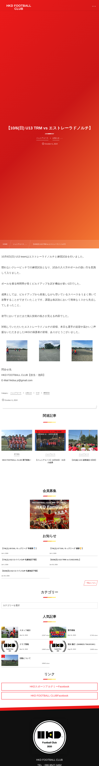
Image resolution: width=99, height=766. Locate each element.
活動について (25, 658)
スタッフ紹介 (25, 630)
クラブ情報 (24, 644)
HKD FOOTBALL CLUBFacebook (49, 695)
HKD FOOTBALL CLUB (18, 7)
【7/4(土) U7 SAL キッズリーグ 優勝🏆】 (66, 548)
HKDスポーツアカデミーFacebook (49, 686)
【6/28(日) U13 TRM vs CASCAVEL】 (65, 560)
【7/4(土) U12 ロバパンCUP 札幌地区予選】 (19, 560)
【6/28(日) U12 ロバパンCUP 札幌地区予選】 (20, 571)
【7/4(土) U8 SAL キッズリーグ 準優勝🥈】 (19, 548)
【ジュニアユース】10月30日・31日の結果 (50, 463)
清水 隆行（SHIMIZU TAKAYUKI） (82, 644)
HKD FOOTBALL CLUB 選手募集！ (17, 462)
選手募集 (71, 630)
